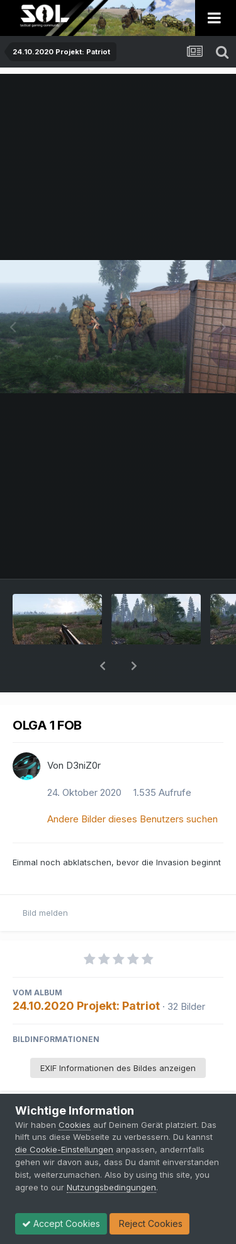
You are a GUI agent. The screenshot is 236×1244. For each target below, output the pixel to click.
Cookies (75, 1125)
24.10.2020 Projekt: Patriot (86, 973)
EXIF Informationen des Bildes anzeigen (118, 1035)
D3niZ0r (83, 732)
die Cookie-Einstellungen (64, 1149)
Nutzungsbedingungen (111, 1187)
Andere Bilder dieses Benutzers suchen (132, 786)
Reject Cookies (149, 1223)
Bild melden (45, 880)
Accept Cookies (61, 1223)
